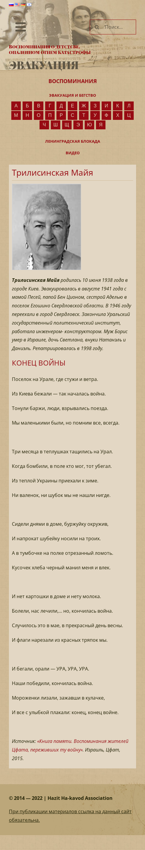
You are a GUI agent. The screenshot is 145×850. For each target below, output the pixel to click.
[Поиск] (97, 27)
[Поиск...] (113, 27)
